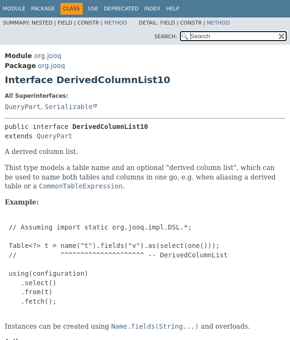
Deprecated (121, 9)
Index (152, 9)
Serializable (69, 106)
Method (115, 23)
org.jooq (47, 56)
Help (172, 9)
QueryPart (23, 106)
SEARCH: (165, 37)
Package (43, 9)
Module (14, 9)
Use (93, 9)
